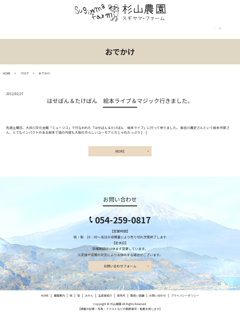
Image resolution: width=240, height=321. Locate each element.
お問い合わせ (178, 32)
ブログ (24, 80)
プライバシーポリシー (214, 32)
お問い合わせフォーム (120, 272)
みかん (81, 32)
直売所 (127, 32)
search (10, 44)
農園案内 (33, 32)
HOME (12, 32)
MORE (120, 157)
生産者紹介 (104, 32)
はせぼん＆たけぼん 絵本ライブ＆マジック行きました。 (120, 107)
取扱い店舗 (150, 32)
